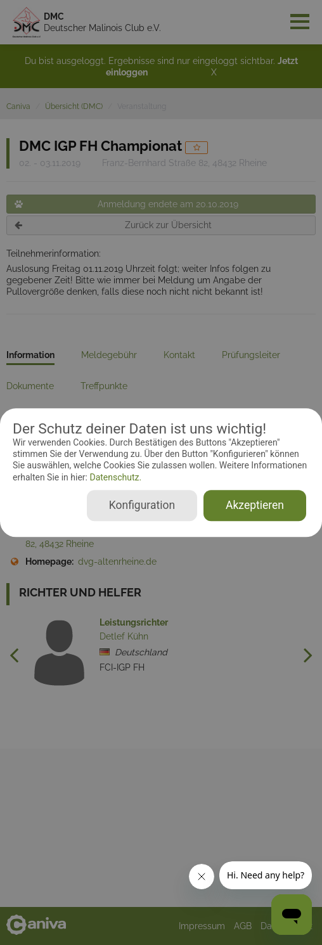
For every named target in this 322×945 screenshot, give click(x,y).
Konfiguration (142, 505)
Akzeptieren (255, 505)
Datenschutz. (114, 477)
